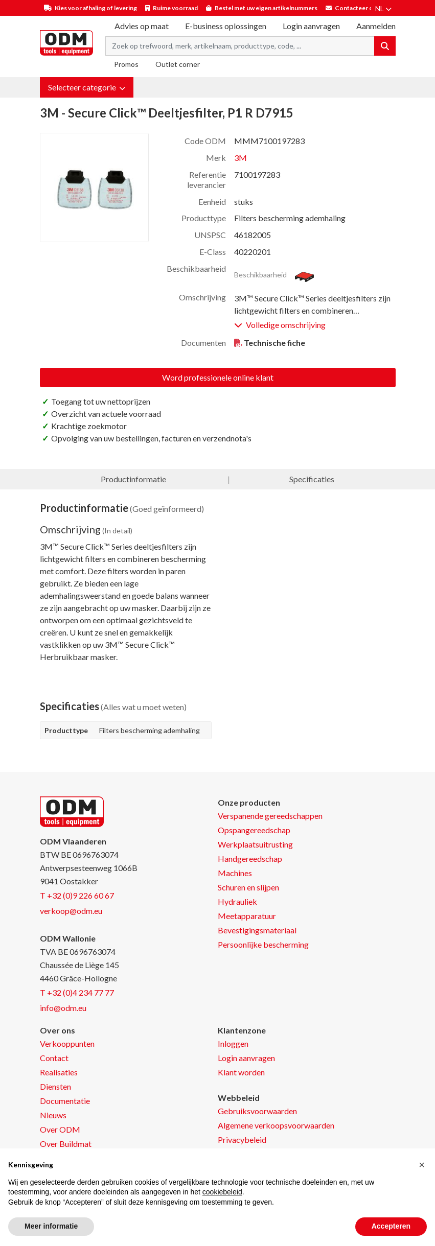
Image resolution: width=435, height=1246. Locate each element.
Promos (126, 64)
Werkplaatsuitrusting (255, 844)
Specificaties (311, 479)
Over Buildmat (65, 1143)
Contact (54, 1058)
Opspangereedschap (254, 830)
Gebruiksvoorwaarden (257, 1111)
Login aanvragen (311, 26)
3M (240, 157)
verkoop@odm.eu (71, 910)
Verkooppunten (67, 1043)
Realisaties (59, 1072)
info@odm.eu (63, 1008)
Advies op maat (142, 26)
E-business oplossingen (225, 26)
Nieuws (53, 1115)
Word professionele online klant (217, 377)
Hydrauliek (237, 901)
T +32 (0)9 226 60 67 (77, 895)
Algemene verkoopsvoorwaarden (276, 1125)
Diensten (55, 1086)
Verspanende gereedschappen (270, 815)
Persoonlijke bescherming (263, 944)
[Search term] (240, 46)
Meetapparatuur (247, 916)
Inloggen (233, 1043)
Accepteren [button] (391, 1226)
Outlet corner (177, 64)
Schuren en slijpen (248, 887)
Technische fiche (274, 342)
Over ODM (60, 1129)
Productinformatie (133, 479)
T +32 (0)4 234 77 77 (77, 992)
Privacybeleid (242, 1139)
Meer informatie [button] (51, 1226)
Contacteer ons (357, 8)
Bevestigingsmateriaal (257, 930)
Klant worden (241, 1072)
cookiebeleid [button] (222, 1192)
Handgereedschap (250, 858)
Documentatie (65, 1101)
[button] (86, 87)
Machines (235, 873)
